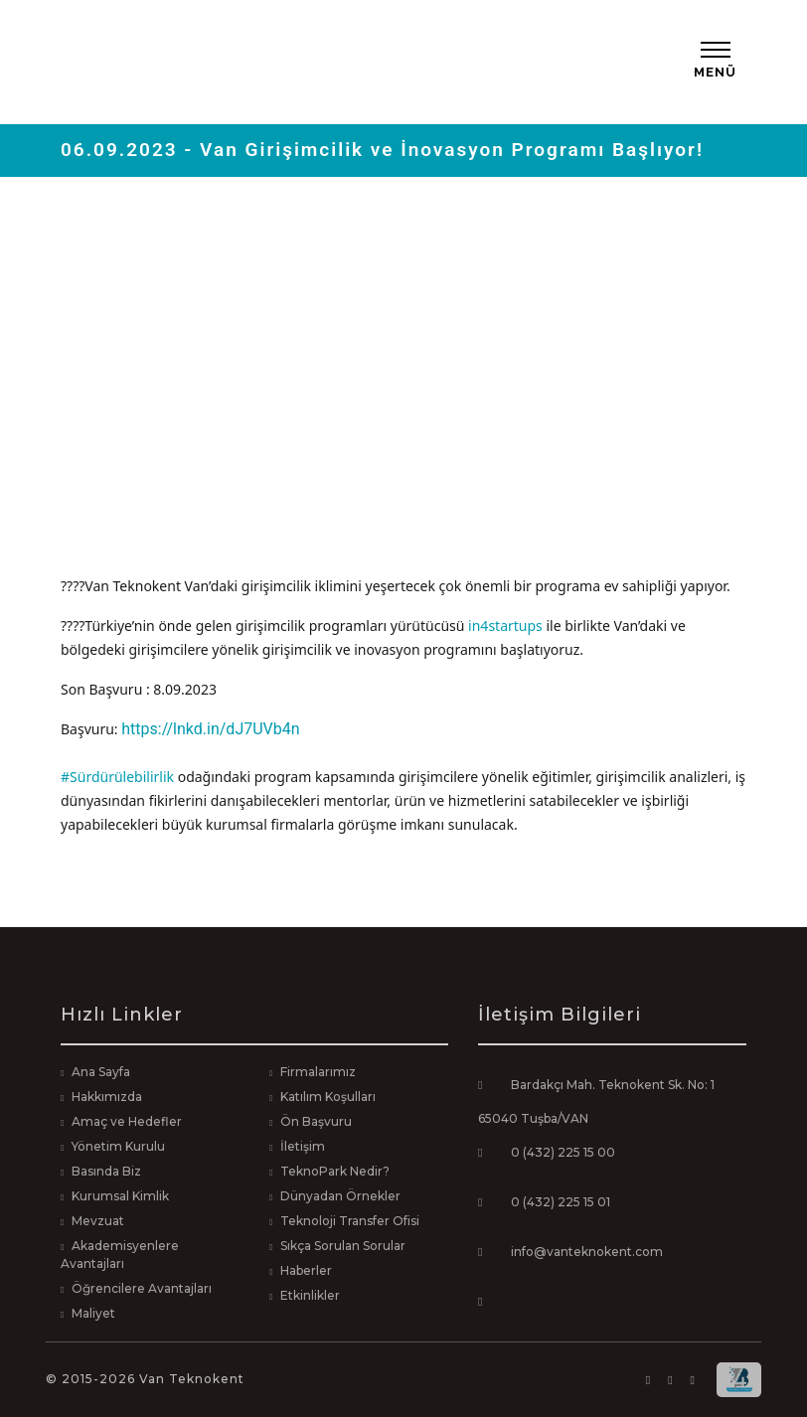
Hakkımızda (107, 1096)
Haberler (306, 1270)
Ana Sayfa (101, 1071)
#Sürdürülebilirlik (117, 776)
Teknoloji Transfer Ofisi (349, 1220)
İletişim (302, 1146)
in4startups (505, 625)
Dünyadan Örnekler (340, 1195)
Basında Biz (106, 1171)
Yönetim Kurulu (118, 1146)
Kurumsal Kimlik (120, 1195)
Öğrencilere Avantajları (142, 1288)
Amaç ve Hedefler (127, 1121)
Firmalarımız (318, 1071)
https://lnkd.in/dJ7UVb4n (210, 728)
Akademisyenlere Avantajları (120, 1254)
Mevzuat (98, 1220)
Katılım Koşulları (328, 1096)
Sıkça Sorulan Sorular (342, 1245)
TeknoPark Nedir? (335, 1171)
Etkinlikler (310, 1295)
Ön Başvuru (316, 1121)
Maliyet (93, 1313)
